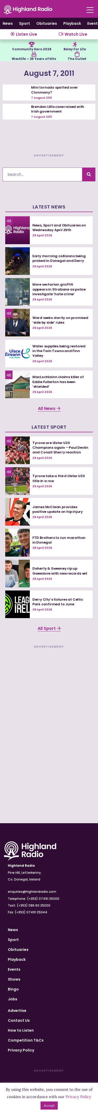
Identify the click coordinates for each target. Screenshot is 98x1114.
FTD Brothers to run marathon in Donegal (58, 540)
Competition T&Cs (26, 1040)
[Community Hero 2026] (31, 44)
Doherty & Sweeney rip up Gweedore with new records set (59, 571)
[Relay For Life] (74, 44)
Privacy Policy (21, 1050)
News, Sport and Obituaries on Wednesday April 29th (59, 227)
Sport (24, 23)
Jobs (12, 999)
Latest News (49, 207)
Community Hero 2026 (31, 49)
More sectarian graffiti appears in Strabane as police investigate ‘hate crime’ (59, 289)
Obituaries (46, 23)
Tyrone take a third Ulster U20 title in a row (58, 478)
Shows (14, 979)
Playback (72, 23)
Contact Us (19, 1020)
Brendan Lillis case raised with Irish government (57, 109)
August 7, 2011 (49, 73)
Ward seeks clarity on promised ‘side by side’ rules (60, 320)
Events (14, 969)
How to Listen (21, 1030)
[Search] (88, 174)
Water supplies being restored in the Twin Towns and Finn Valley (58, 351)
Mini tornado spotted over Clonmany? (54, 90)
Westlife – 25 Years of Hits (34, 59)
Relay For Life (75, 49)
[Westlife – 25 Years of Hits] (34, 54)
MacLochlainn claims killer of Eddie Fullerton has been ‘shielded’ (58, 381)
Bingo (13, 989)
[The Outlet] (77, 54)
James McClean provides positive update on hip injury (57, 509)
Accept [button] (49, 1105)
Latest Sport (49, 427)
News (8, 23)
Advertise (17, 1010)
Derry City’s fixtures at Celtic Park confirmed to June (57, 602)
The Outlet (77, 59)
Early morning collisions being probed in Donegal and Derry (59, 258)
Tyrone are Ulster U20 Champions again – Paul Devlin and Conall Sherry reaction (60, 447)
